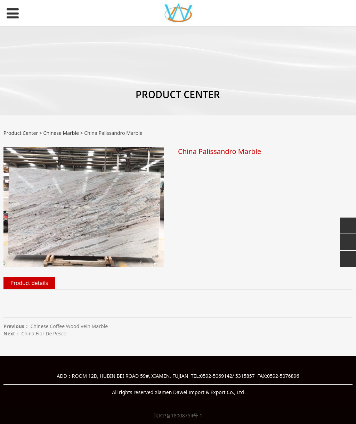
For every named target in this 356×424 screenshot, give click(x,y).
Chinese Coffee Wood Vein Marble (69, 326)
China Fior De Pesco (43, 333)
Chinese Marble (61, 133)
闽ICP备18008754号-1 (178, 415)
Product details (29, 283)
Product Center (20, 133)
